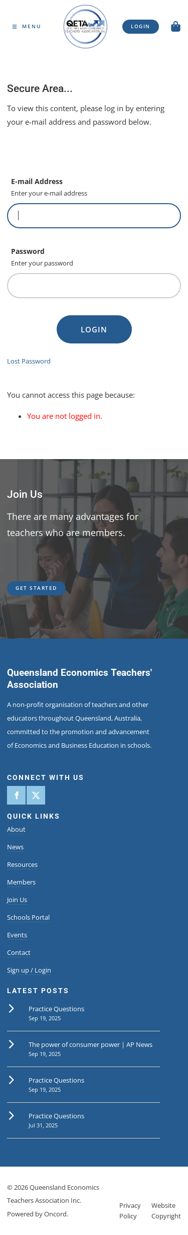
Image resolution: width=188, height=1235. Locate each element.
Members (21, 882)
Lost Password (29, 361)
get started (28, 585)
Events (17, 934)
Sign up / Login (29, 970)
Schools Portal (28, 917)
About (16, 829)
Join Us (17, 899)
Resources (22, 864)
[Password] (94, 285)
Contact (19, 952)
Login (94, 329)
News (15, 846)
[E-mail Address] (94, 215)
